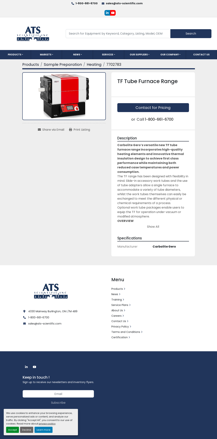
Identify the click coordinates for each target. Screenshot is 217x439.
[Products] (30, 64)
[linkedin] (107, 13)
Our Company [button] (169, 54)
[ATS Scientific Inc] (51, 291)
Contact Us (201, 54)
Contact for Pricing (153, 107)
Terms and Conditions (125, 332)
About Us (117, 310)
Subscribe (58, 403)
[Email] (58, 394)
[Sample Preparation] (63, 64)
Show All (153, 227)
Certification (119, 337)
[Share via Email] (51, 129)
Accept (12, 429)
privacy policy (47, 423)
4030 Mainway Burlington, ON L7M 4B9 (52, 311)
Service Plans (119, 305)
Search (191, 33)
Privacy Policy (120, 326)
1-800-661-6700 (87, 3)
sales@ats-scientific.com (124, 3)
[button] (15, 54)
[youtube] (113, 13)
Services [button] (107, 54)
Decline (26, 429)
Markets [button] (45, 54)
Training (116, 299)
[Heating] (94, 64)
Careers (116, 316)
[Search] (118, 33)
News (76, 54)
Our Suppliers (139, 54)
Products (14, 54)
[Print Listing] (79, 129)
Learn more (43, 429)
